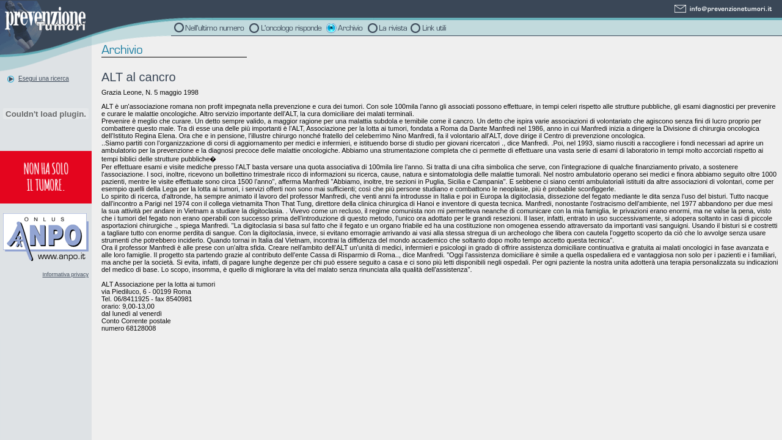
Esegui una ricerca (43, 78)
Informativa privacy (65, 274)
